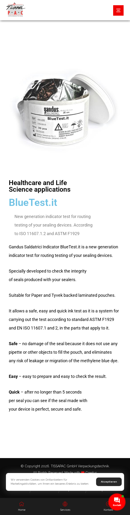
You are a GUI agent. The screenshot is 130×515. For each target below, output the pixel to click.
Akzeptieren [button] (109, 481)
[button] (118, 10)
